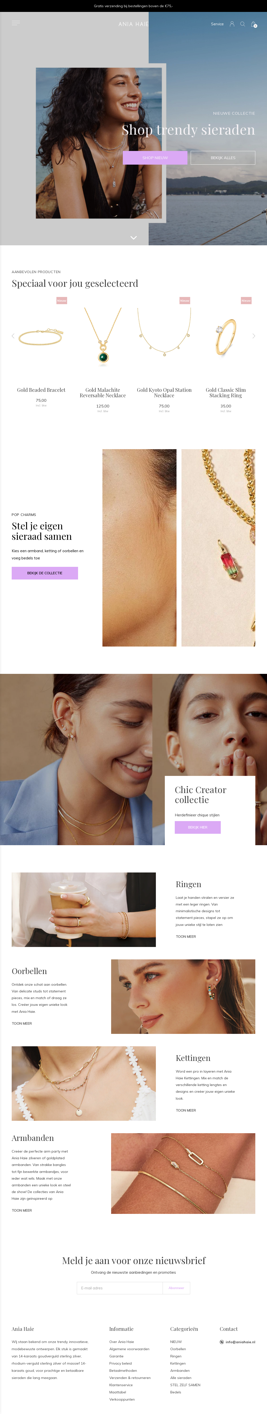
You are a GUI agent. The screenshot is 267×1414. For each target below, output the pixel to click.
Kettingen (178, 1363)
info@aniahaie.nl (240, 1342)
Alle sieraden (180, 1378)
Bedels (175, 1392)
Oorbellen (178, 1349)
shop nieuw (155, 157)
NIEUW (176, 1342)
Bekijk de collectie (44, 573)
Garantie (116, 1356)
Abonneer (176, 1288)
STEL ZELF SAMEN (185, 1385)
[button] (16, 23)
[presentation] (13, 336)
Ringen (175, 1356)
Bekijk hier (197, 827)
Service (217, 24)
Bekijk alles (223, 157)
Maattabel (117, 1392)
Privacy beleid (120, 1363)
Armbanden (180, 1370)
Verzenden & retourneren (130, 1378)
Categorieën (184, 1328)
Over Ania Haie (121, 1342)
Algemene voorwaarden (129, 1349)
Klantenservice (121, 1385)
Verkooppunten (122, 1399)
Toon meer (186, 936)
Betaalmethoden (123, 1370)
